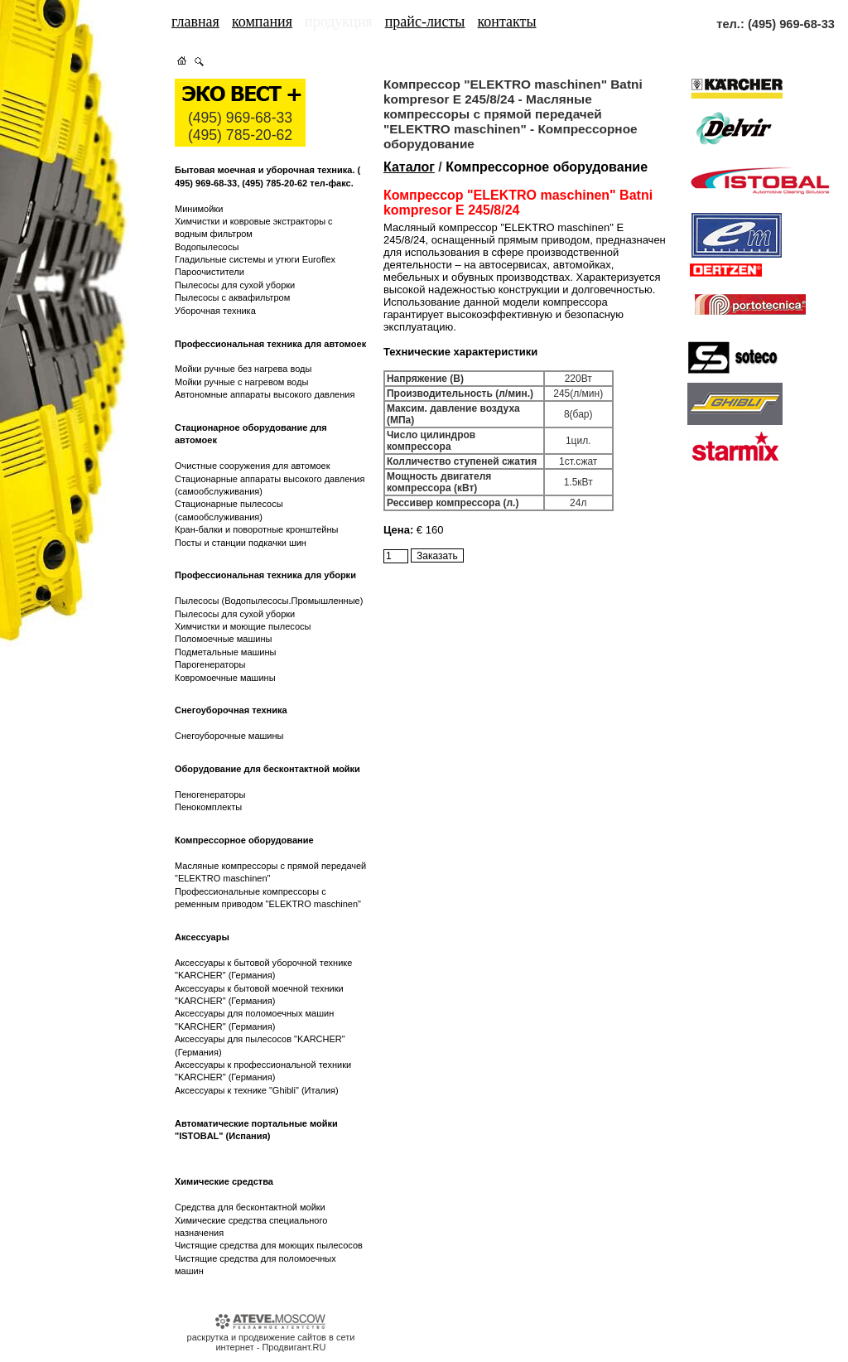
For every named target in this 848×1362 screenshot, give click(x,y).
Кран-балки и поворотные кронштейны (256, 529)
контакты (507, 21)
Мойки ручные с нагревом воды (241, 382)
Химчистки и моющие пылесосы (243, 626)
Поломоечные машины (223, 639)
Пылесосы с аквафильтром (232, 297)
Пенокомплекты (208, 807)
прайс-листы (425, 21)
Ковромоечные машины (225, 678)
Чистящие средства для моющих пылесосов (269, 1245)
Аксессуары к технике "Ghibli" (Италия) (257, 1090)
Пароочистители (209, 272)
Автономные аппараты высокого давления (264, 394)
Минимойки (199, 209)
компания (262, 21)
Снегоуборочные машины (229, 736)
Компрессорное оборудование (547, 167)
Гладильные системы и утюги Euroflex (255, 259)
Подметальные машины (225, 652)
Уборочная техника (215, 311)
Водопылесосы (206, 247)
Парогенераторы (210, 664)
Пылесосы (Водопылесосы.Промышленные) (269, 601)
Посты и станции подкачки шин (240, 543)
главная (195, 21)
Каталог (409, 167)
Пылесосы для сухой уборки (235, 285)
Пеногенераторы (210, 794)
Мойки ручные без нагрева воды (243, 369)
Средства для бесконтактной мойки (250, 1207)
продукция (339, 21)
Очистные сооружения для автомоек (252, 466)
